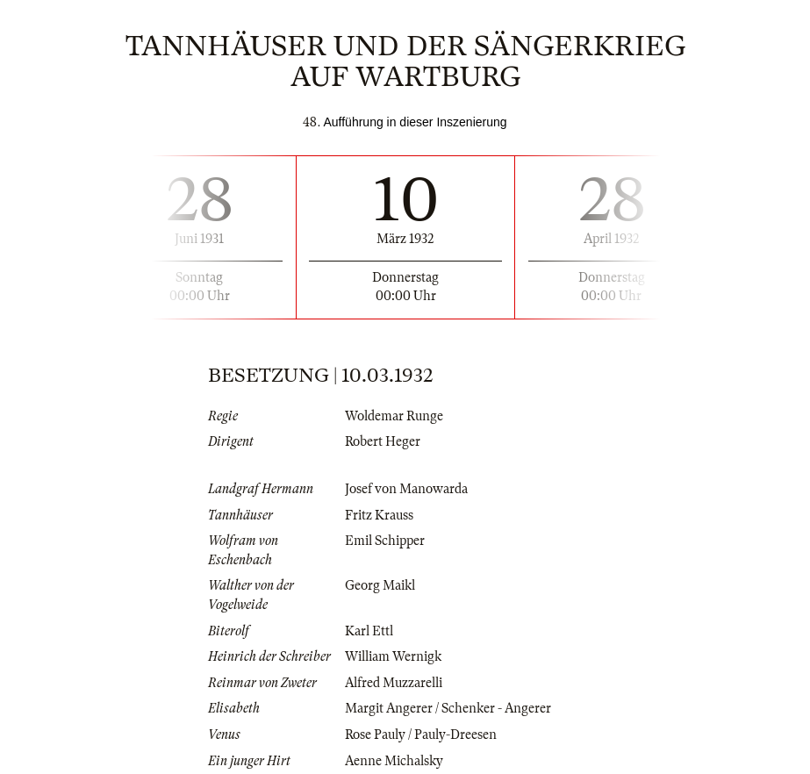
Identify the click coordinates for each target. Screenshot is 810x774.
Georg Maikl (380, 585)
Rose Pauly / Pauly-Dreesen (421, 734)
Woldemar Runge (394, 416)
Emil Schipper (385, 541)
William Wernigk (393, 656)
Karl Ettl (369, 631)
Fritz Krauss (379, 515)
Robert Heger (382, 441)
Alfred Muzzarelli (393, 683)
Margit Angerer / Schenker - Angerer (448, 708)
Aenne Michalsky (394, 761)
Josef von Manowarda (406, 489)
